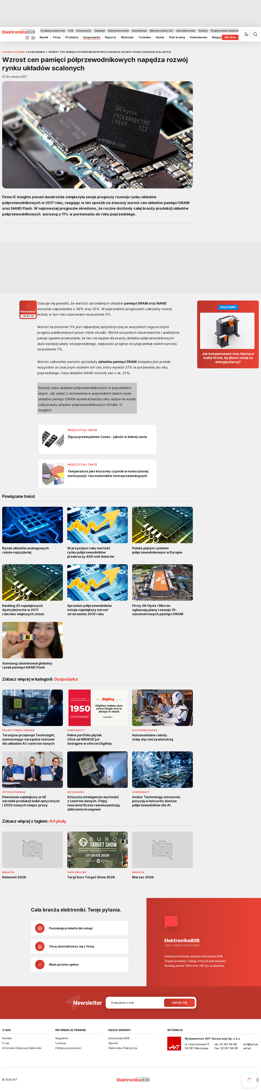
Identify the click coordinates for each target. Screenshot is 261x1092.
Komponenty (83, 30)
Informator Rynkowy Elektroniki (21, 1048)
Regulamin (61, 1038)
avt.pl (247, 1048)
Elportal (113, 1043)
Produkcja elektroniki (53, 30)
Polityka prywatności (68, 1048)
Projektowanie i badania (224, 30)
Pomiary (203, 30)
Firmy (57, 37)
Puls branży (177, 37)
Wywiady (127, 37)
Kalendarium (198, 37)
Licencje (60, 1043)
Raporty (110, 37)
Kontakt (7, 1038)
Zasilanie (99, 30)
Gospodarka (91, 37)
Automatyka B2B (118, 1038)
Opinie (160, 37)
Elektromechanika (118, 30)
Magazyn (218, 37)
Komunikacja (139, 30)
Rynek (44, 37)
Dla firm (230, 37)
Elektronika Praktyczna (122, 1048)
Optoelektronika (185, 30)
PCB (70, 30)
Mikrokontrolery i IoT (161, 30)
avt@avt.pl (250, 1044)
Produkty (71, 37)
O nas (5, 1043)
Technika (144, 37)
